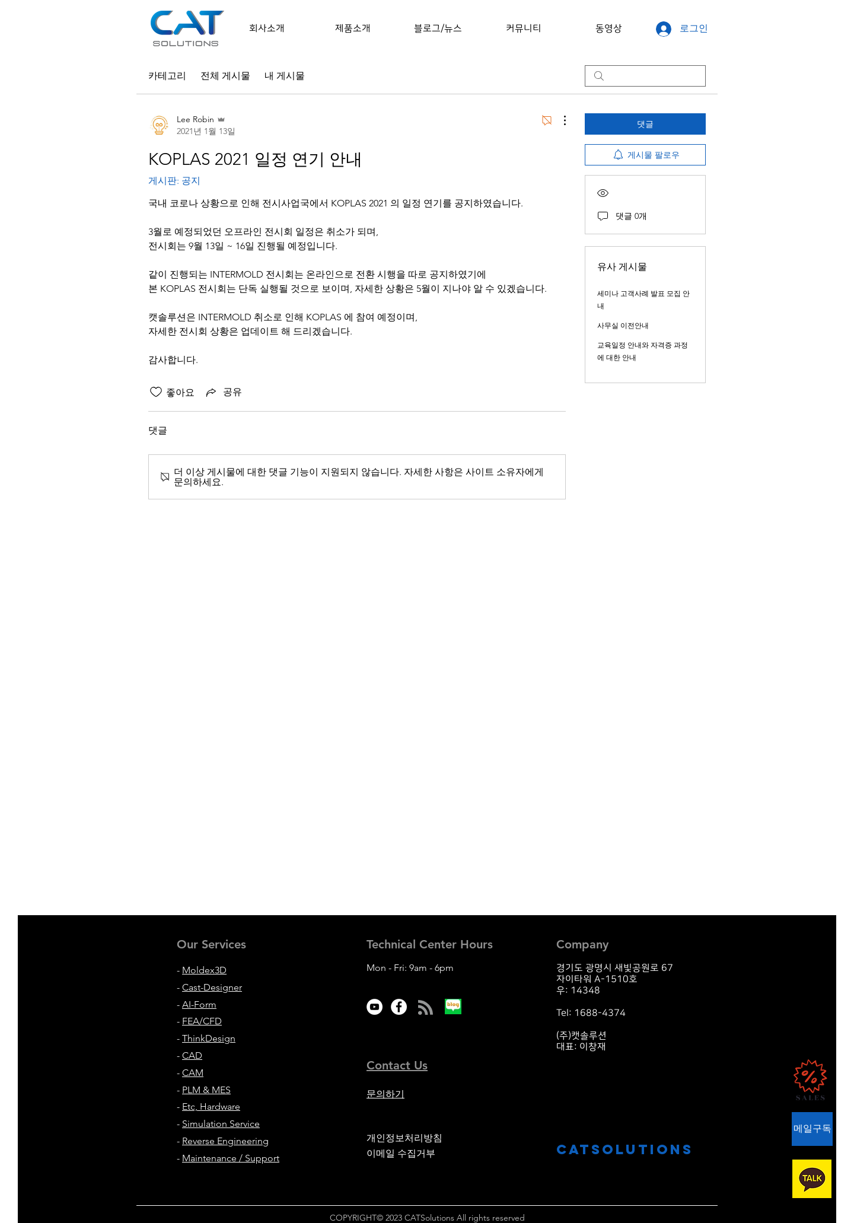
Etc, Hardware (211, 1106)
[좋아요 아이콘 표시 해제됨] (156, 392)
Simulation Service (221, 1123)
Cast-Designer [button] (212, 987)
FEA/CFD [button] (202, 1021)
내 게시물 (285, 75)
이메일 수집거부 (401, 1153)
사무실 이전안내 (623, 325)
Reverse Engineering (225, 1140)
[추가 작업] (559, 120)
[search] (645, 76)
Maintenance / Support (230, 1158)
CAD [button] (192, 1055)
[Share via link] (223, 392)
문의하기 (385, 1094)
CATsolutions (624, 1149)
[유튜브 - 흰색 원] (375, 1007)
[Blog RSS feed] (425, 1008)
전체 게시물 (225, 75)
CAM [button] (192, 1072)
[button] (267, 28)
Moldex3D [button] (204, 970)
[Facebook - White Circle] (399, 1007)
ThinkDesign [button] (208, 1038)
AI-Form (199, 1004)
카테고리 (167, 75)
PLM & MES (206, 1089)
